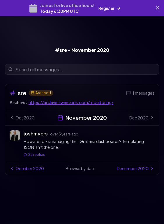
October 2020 (27, 168)
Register (109, 8)
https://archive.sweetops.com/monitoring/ (71, 102)
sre (22, 92)
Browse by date (81, 168)
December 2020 (135, 168)
